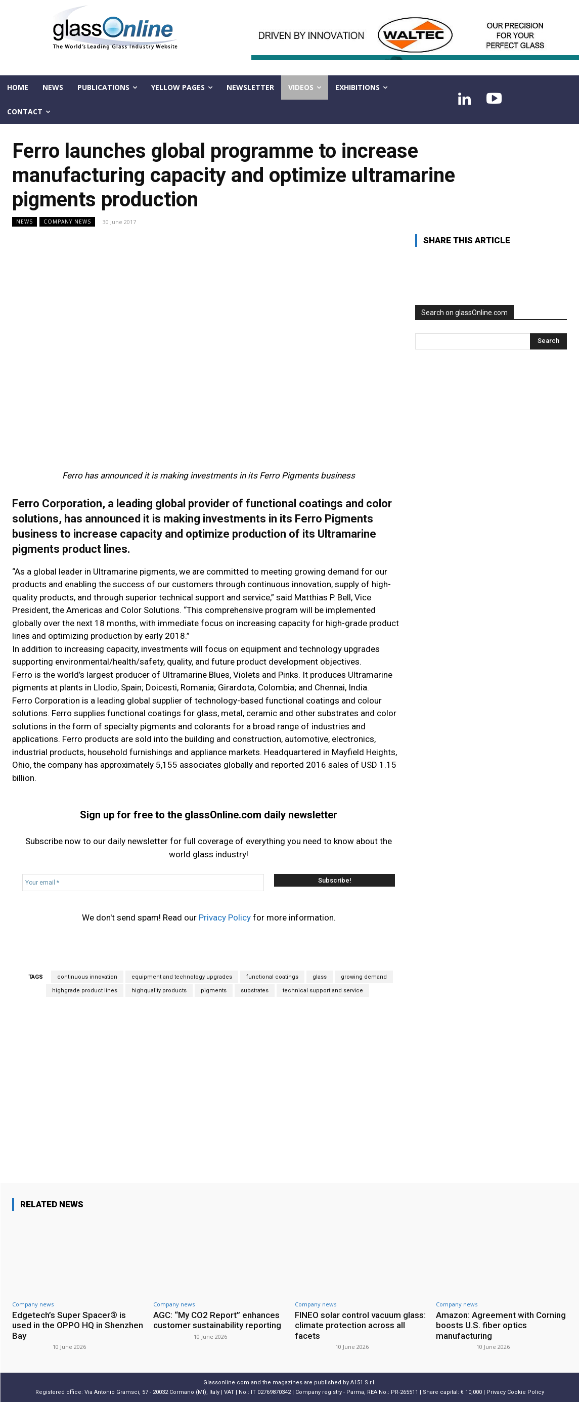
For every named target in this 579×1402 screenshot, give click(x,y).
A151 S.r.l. (363, 1382)
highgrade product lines (84, 990)
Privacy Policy (225, 917)
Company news (67, 222)
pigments (214, 990)
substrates (255, 990)
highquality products (159, 990)
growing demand (364, 977)
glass (320, 977)
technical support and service (323, 990)
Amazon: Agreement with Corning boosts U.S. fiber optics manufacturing (501, 1325)
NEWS (24, 222)
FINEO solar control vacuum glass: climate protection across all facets (360, 1325)
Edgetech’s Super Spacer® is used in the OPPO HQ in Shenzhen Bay (77, 1325)
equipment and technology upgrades (181, 977)
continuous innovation (87, 977)
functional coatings (272, 977)
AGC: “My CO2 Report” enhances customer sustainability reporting (217, 1320)
